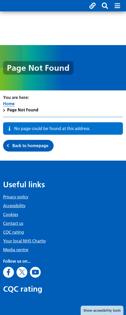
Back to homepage (30, 145)
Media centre (15, 249)
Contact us (13, 223)
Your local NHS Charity (24, 241)
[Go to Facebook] (8, 272)
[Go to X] (21, 272)
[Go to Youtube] (35, 272)
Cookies (10, 214)
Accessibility (14, 205)
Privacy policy (15, 196)
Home (9, 103)
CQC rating (13, 232)
